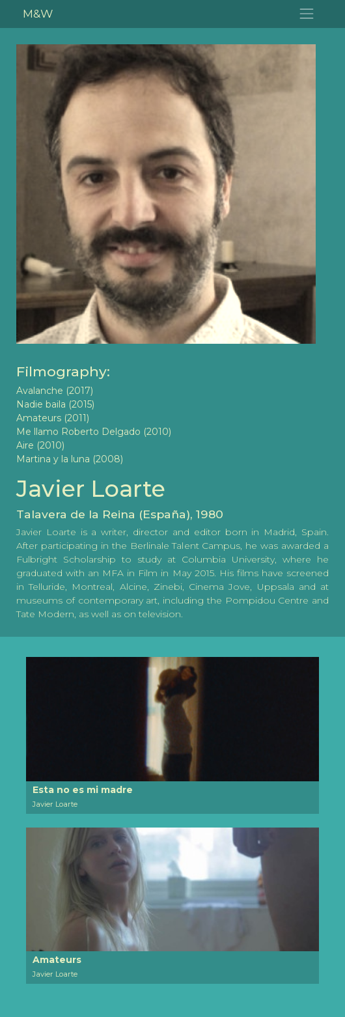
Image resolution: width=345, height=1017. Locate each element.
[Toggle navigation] (307, 14)
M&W (38, 13)
